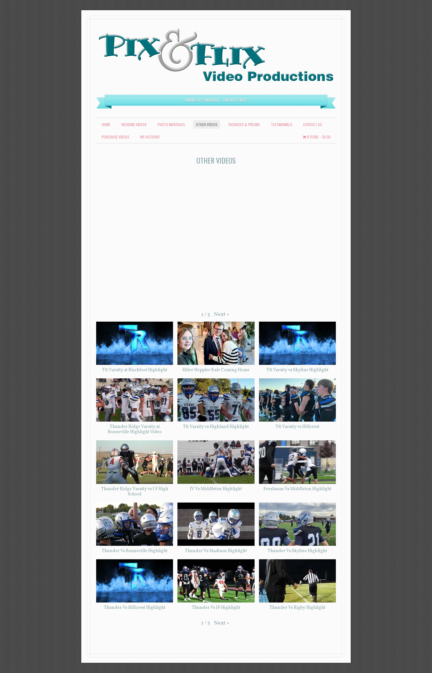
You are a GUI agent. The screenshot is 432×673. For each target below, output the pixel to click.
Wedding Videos (134, 124)
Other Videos (206, 124)
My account (150, 137)
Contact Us (312, 124)
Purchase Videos (115, 137)
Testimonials (281, 124)
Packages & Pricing (244, 124)
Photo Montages (171, 124)
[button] (221, 314)
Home (106, 124)
